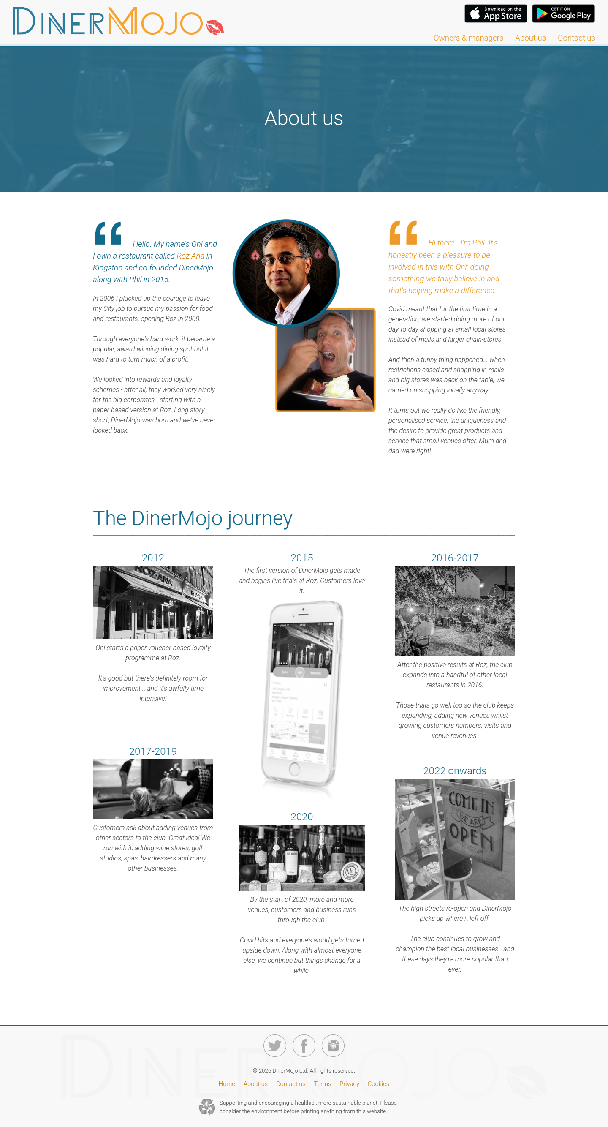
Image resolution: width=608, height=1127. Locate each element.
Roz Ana (190, 256)
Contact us (576, 38)
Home (227, 1084)
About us (530, 38)
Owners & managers (468, 38)
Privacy (349, 1084)
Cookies (378, 1084)
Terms (322, 1084)
